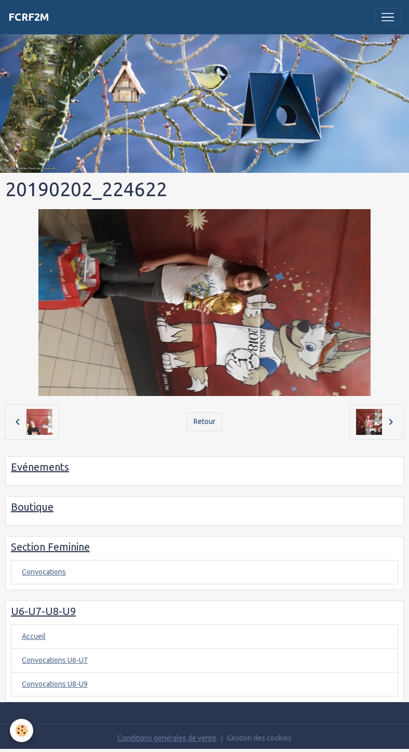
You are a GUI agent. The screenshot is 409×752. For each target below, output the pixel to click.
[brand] (28, 17)
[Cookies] (22, 730)
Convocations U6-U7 (55, 660)
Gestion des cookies (259, 738)
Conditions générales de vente (166, 738)
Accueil (34, 636)
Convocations (44, 572)
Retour (204, 421)
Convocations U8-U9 (55, 684)
